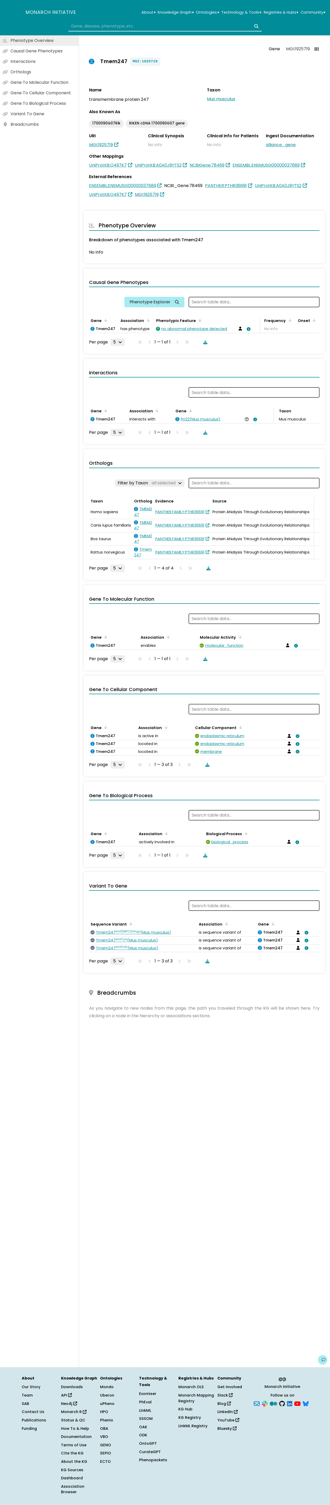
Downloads (72, 1386)
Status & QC (73, 1420)
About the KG (74, 1461)
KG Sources (72, 1470)
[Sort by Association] (147, 320)
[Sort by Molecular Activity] (239, 636)
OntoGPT (148, 1443)
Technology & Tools (241, 12)
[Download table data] (204, 342)
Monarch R (73, 1411)
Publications (34, 1420)
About (148, 12)
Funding (29, 1428)
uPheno (107, 1403)
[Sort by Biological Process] (245, 833)
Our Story (31, 1386)
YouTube (228, 1420)
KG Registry (189, 1417)
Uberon (107, 1395)
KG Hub (185, 1409)
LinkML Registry (192, 1426)
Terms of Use (73, 1445)
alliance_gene (281, 145)
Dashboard (72, 1478)
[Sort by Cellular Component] (239, 727)
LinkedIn (227, 1411)
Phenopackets (153, 1460)
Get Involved (229, 1386)
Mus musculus (221, 99)
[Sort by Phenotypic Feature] (199, 320)
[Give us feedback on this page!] (322, 1360)
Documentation (76, 1436)
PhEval (145, 1402)
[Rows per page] (118, 342)
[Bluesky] (306, 1403)
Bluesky (226, 1428)
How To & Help (75, 1428)
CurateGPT (150, 1451)
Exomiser (147, 1393)
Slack (225, 1395)
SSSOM (146, 1418)
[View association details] (247, 329)
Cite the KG (72, 1453)
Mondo (107, 1386)
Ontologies (207, 12)
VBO (104, 1436)
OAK (143, 1427)
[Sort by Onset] (313, 320)
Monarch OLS (191, 1386)
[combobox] (165, 26)
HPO (104, 1411)
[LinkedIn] (289, 1403)
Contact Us (33, 1411)
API (66, 1395)
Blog (224, 1403)
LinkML (145, 1410)
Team (27, 1395)
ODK (143, 1435)
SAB (25, 1403)
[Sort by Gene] (105, 320)
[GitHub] (282, 1403)
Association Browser (72, 1489)
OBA (104, 1428)
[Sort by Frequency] (289, 320)
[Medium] (273, 1403)
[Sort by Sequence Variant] (130, 923)
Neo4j (69, 1403)
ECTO (105, 1461)
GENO (105, 1445)
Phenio (106, 1420)
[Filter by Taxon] (149, 483)
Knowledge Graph (176, 12)
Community (313, 12)
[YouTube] (297, 1403)
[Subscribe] (257, 1403)
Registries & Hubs (281, 12)
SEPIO (105, 1453)
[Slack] (265, 1403)
